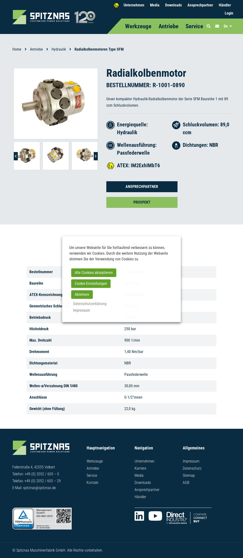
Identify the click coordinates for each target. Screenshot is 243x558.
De (226, 26)
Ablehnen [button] (82, 294)
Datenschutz (192, 468)
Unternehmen (134, 5)
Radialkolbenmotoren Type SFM (99, 49)
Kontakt (92, 482)
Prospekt (141, 202)
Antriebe (168, 26)
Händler (225, 5)
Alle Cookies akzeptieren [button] (94, 272)
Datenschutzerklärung (90, 303)
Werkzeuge (138, 26)
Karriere (140, 468)
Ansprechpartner (200, 5)
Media (154, 5)
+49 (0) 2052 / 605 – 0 (42, 474)
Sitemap (189, 475)
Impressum (191, 461)
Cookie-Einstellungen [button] (91, 283)
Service (194, 26)
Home (16, 49)
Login (229, 13)
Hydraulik (58, 49)
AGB (186, 482)
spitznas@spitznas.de (39, 488)
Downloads (173, 5)
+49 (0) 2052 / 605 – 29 (42, 481)
